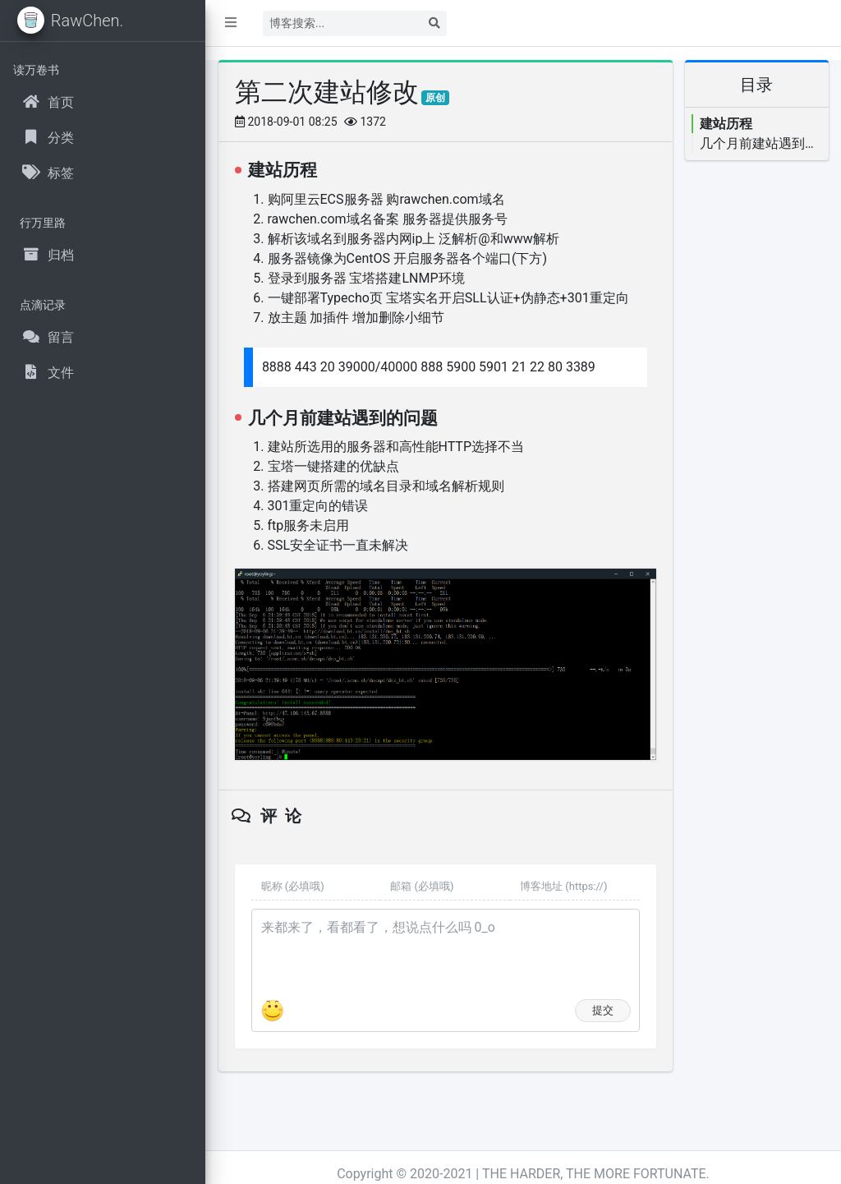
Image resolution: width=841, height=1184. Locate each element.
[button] (231, 23)
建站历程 (726, 123)
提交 (603, 1010)
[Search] (342, 23)
